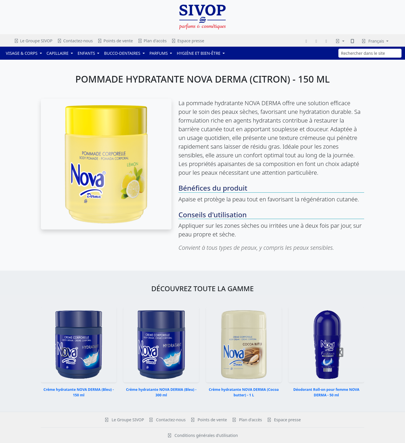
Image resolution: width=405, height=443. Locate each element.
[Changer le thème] (340, 41)
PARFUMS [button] (159, 53)
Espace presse (187, 40)
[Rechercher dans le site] (370, 53)
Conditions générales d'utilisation (202, 435)
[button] (65, 352)
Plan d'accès (152, 40)
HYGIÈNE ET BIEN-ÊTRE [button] (199, 53)
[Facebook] (306, 41)
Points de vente (115, 40)
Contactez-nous (75, 40)
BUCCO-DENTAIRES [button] (122, 53)
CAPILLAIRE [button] (58, 53)
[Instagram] (316, 41)
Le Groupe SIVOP (33, 40)
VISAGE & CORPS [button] (22, 53)
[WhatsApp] (326, 41)
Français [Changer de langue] (373, 41)
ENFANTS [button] (87, 53)
